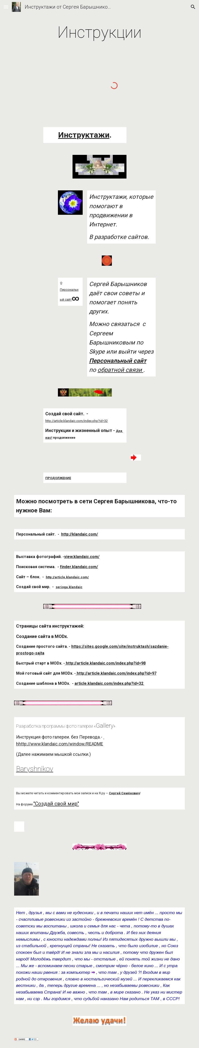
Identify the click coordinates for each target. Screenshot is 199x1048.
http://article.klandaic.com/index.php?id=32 (76, 421)
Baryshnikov (34, 769)
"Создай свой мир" (56, 804)
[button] (6, 7)
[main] (99, 32)
